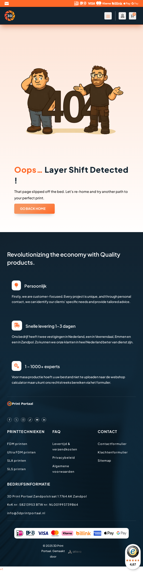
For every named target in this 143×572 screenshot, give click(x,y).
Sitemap (104, 460)
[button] (1, 569)
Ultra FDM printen (21, 452)
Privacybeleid (63, 457)
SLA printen (16, 460)
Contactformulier (112, 444)
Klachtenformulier (113, 452)
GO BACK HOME (33, 208)
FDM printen (17, 444)
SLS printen (16, 469)
